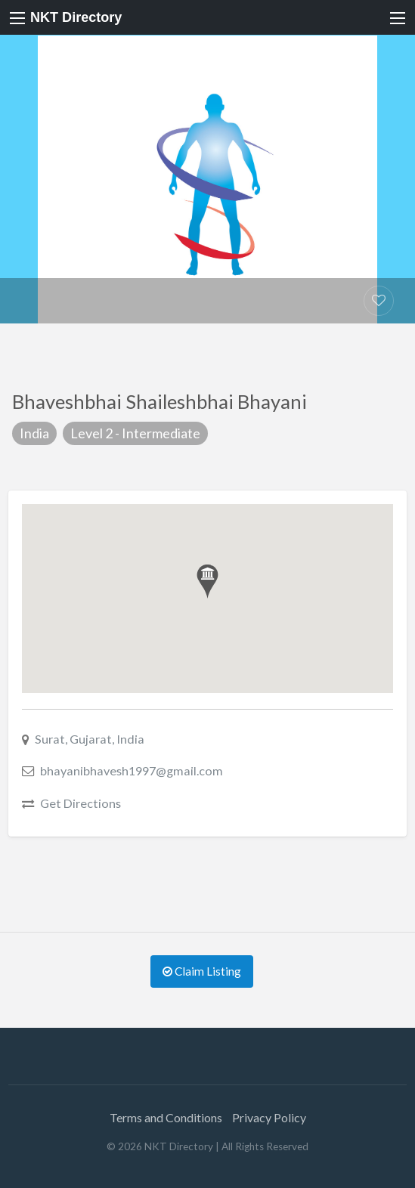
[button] (207, 582)
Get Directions (80, 803)
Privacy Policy (269, 1117)
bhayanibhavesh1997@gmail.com (131, 770)
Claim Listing (202, 971)
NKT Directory (76, 17)
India (34, 433)
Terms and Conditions (166, 1117)
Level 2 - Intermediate (135, 433)
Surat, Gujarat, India (89, 739)
